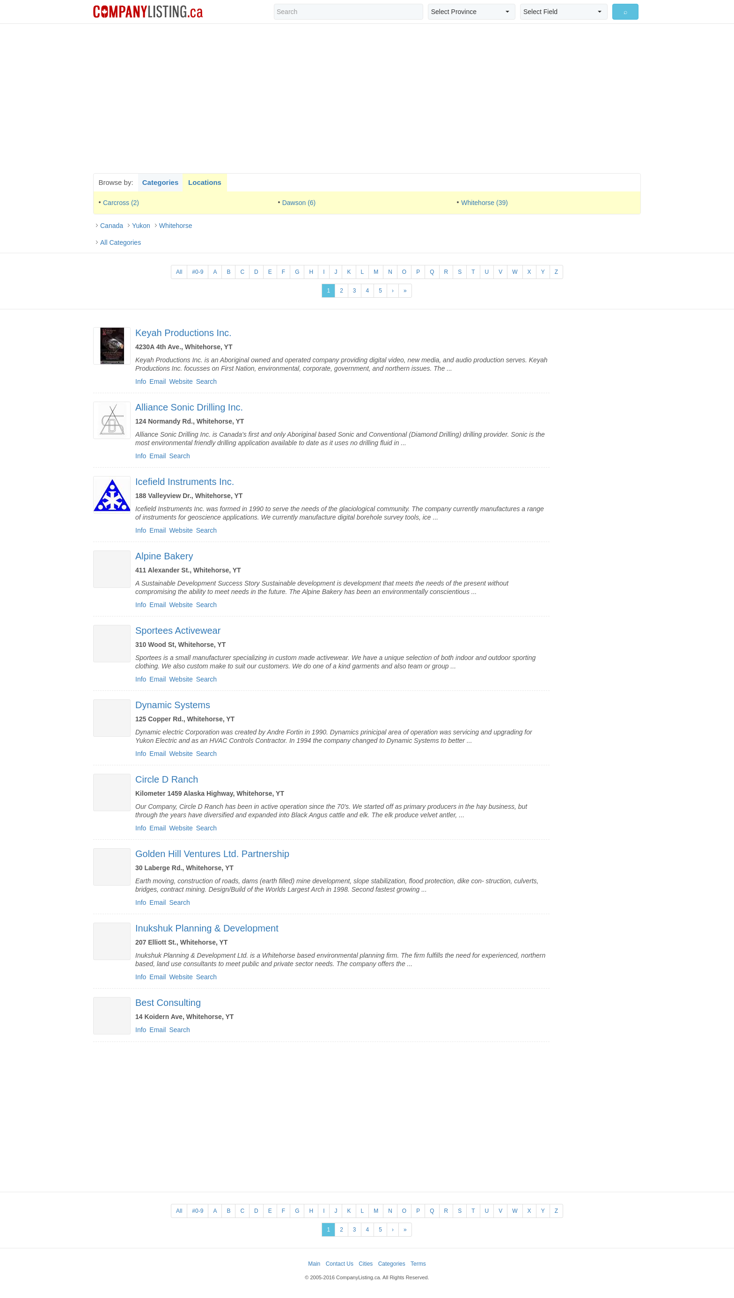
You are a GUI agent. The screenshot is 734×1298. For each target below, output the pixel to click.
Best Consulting (168, 1002)
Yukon (141, 225)
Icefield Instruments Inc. (184, 482)
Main (314, 1264)
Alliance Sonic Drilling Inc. (189, 407)
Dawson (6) (299, 202)
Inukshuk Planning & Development (207, 928)
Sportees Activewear (177, 630)
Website (180, 381)
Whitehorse (175, 225)
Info (140, 381)
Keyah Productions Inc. (183, 333)
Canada (111, 225)
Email (157, 381)
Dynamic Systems (172, 705)
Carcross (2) (121, 202)
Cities (366, 1264)
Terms (418, 1264)
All (179, 272)
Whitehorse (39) (484, 202)
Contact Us (339, 1264)
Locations (204, 182)
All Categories (120, 242)
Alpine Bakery (164, 556)
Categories (160, 182)
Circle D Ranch (166, 779)
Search (206, 381)
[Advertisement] (367, 98)
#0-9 (197, 272)
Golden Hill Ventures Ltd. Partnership (212, 854)
